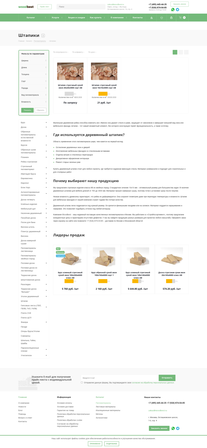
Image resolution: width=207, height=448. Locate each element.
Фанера (24, 322)
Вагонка (24, 236)
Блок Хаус (25, 187)
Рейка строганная (29, 161)
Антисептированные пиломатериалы (30, 193)
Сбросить (40, 110)
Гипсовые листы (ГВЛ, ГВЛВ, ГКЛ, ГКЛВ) (31, 307)
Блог (20, 410)
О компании (23, 403)
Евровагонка (26, 178)
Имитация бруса (28, 173)
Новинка (60, 252)
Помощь (22, 414)
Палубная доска (28, 217)
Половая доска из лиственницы (29, 269)
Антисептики (101, 417)
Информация (64, 397)
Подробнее (111, 444)
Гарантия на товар (65, 410)
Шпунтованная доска (30, 279)
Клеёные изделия (29, 204)
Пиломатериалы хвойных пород (28, 257)
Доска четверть (28, 199)
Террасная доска (28, 275)
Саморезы (25, 335)
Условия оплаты (64, 403)
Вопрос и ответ (25, 417)
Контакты (22, 421)
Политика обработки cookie (69, 420)
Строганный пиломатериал (27, 168)
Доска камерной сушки (28, 242)
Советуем (61, 256)
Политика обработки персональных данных (73, 415)
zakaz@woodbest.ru (115, 4)
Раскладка (25, 284)
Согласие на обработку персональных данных (67, 424)
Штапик (24, 301)
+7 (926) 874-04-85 (158, 7)
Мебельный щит (28, 208)
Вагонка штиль (27, 227)
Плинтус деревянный (30, 231)
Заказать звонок (179, 4)
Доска (23, 127)
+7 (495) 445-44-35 (158, 4)
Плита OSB (26, 313)
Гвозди (24, 326)
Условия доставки (65, 406)
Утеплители (26, 355)
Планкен (25, 157)
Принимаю (95, 444)
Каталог (100, 397)
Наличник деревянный (31, 213)
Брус (23, 122)
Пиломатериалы (103, 403)
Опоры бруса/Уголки (30, 331)
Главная (22, 397)
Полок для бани (28, 222)
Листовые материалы (106, 406)
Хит (58, 249)
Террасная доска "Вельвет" (28, 290)
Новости (22, 406)
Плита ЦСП (26, 317)
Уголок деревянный (30, 296)
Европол (25, 183)
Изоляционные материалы (108, 410)
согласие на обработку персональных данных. (152, 382)
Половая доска (28, 263)
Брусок (24, 145)
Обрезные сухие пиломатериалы (28, 151)
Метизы (99, 414)
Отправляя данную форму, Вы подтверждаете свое (129, 382)
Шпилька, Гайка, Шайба (28, 342)
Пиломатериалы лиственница (28, 249)
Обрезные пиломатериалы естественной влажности (28, 136)
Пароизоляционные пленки (30, 349)
